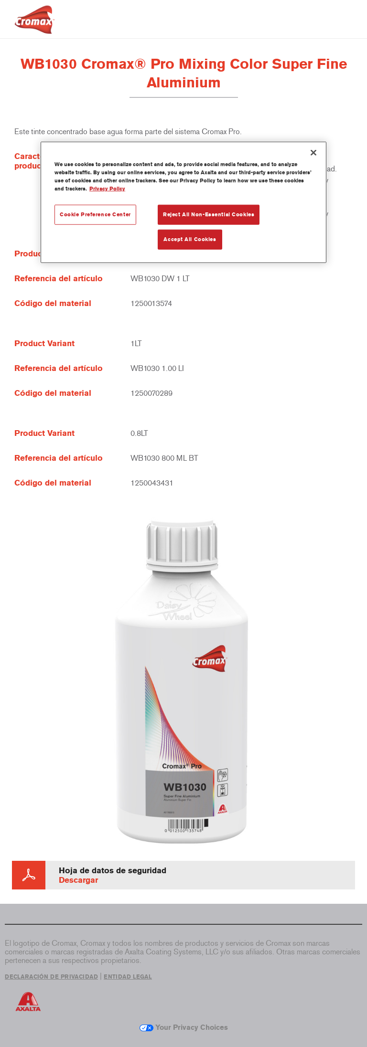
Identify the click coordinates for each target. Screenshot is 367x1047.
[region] (183, 202)
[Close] (313, 152)
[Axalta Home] (34, 27)
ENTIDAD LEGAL (128, 976)
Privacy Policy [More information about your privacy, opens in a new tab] (107, 188)
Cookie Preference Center (95, 214)
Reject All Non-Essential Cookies (208, 214)
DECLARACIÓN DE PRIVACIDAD (51, 976)
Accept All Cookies (189, 239)
